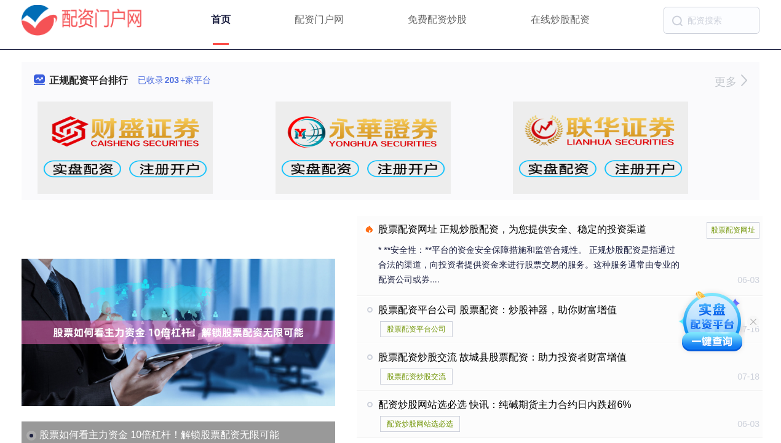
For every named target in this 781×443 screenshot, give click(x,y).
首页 (221, 19)
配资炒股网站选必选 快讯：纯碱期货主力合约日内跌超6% (505, 404)
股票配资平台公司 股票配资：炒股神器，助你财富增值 (497, 310)
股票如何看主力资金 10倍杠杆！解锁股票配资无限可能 (159, 434)
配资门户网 (319, 19)
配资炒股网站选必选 (420, 424)
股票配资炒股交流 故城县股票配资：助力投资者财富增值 (502, 357)
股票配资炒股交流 (416, 376)
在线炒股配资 (560, 19)
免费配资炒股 (437, 19)
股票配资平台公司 (416, 329)
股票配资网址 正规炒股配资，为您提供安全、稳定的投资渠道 (512, 229)
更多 (731, 82)
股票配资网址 (733, 230)
